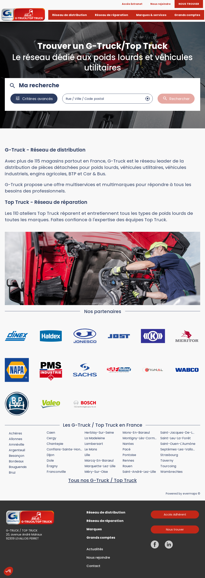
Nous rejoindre (98, 558)
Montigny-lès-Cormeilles (143, 438)
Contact (93, 566)
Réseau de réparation (105, 521)
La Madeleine (94, 438)
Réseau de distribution (105, 513)
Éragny (52, 466)
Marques (94, 529)
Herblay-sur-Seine (99, 432)
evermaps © (191, 494)
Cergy (51, 438)
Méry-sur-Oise (96, 471)
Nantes (128, 443)
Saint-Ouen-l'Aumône (177, 443)
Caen (51, 432)
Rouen (127, 466)
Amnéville (16, 444)
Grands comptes (100, 538)
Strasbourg (169, 455)
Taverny (166, 460)
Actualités (94, 549)
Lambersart (93, 443)
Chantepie (55, 443)
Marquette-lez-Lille (100, 466)
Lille (87, 455)
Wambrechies (171, 471)
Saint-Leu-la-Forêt (175, 438)
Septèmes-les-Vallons (178, 449)
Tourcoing (168, 466)
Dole (50, 460)
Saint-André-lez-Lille (139, 471)
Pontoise (129, 455)
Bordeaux (16, 461)
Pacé (127, 449)
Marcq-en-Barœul (99, 460)
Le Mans (90, 449)
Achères (15, 433)
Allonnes (15, 439)
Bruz (12, 472)
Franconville (56, 471)
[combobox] (102, 99)
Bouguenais (18, 467)
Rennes (128, 460)
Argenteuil (17, 450)
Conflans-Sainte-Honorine (67, 449)
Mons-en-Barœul (136, 432)
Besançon (16, 455)
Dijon (50, 455)
